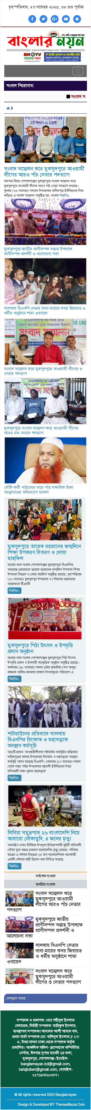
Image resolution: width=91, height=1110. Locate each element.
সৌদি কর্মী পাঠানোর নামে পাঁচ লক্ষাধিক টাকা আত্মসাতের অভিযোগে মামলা (38, 490)
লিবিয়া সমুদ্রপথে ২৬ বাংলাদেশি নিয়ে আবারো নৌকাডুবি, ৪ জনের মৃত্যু (44, 835)
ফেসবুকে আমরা (15, 998)
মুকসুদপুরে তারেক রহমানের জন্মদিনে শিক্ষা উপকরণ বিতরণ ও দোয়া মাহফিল (44, 552)
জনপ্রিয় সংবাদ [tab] (45, 884)
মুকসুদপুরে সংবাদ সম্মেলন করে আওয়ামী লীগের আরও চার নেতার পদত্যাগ (41, 431)
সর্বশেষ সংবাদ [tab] (46, 876)
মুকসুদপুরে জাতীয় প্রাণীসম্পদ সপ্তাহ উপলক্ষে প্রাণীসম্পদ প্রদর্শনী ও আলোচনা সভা (38, 251)
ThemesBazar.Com (70, 1105)
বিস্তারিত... (65, 195)
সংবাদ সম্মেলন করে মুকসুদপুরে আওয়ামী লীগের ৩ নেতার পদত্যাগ (43, 371)
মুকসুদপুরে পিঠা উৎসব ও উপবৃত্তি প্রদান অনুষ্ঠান (40, 648)
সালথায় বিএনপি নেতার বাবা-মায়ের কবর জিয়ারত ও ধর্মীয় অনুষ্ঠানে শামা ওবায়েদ (44, 311)
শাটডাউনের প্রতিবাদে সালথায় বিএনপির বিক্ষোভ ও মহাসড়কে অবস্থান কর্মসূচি (38, 739)
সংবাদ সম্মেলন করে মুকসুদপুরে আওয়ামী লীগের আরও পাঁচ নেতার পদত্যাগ (44, 172)
